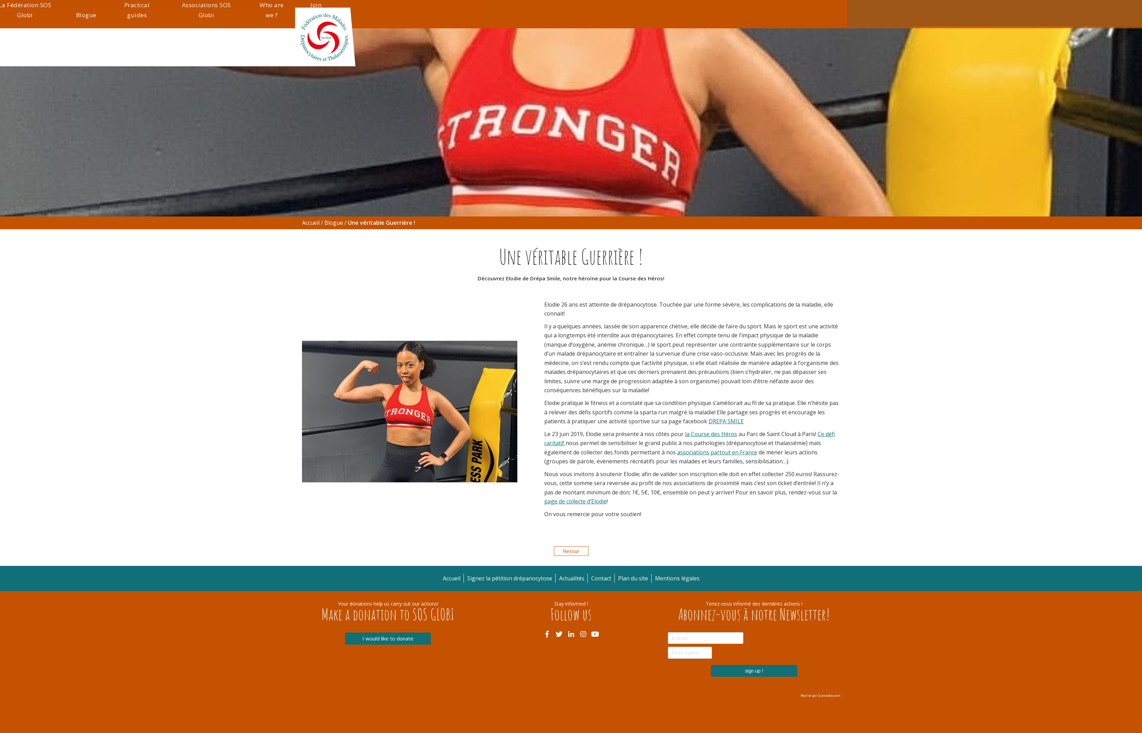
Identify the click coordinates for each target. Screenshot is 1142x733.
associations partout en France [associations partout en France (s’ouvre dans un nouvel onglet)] (717, 452)
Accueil (540, 9)
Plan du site (708, 13)
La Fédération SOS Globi (577, 51)
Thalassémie (446, 56)
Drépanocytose (386, 56)
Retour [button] (571, 551)
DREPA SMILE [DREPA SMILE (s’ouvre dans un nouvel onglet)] (726, 421)
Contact (677, 9)
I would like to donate (388, 639)
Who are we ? (792, 51)
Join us (831, 51)
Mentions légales (747, 13)
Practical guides (679, 51)
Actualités (646, 9)
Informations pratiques (509, 51)
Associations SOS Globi (738, 51)
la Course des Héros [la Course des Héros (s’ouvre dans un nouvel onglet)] (711, 434)
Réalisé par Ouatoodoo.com (820, 695)
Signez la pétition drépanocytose (592, 13)
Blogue (632, 56)
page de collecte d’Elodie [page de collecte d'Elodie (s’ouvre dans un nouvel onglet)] (575, 501)
